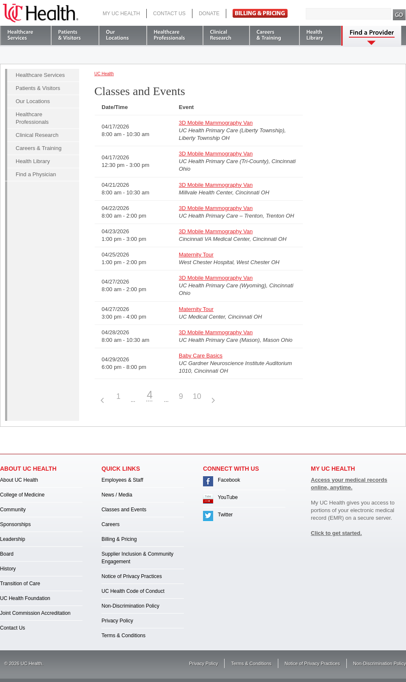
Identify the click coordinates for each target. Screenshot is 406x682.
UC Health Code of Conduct (133, 591)
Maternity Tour (196, 254)
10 (197, 396)
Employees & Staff (122, 480)
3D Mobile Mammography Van (216, 123)
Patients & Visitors (38, 88)
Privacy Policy (117, 621)
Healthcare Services (40, 75)
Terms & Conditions (123, 635)
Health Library (33, 161)
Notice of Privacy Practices (132, 576)
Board (7, 554)
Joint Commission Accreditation (35, 613)
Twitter (225, 515)
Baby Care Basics (200, 355)
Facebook (229, 480)
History (8, 569)
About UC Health (19, 480)
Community (13, 510)
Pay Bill (260, 13)
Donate (209, 13)
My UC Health (121, 13)
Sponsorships (15, 524)
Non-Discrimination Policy (130, 606)
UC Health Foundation (25, 598)
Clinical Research (37, 135)
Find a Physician (36, 174)
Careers (111, 524)
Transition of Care (20, 584)
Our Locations (33, 101)
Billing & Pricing (119, 539)
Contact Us (169, 13)
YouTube (228, 497)
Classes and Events (124, 510)
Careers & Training (38, 148)
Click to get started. (336, 533)
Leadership (12, 539)
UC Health (40, 13)
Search (399, 14)
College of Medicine (22, 495)
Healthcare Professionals (32, 118)
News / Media (117, 495)
